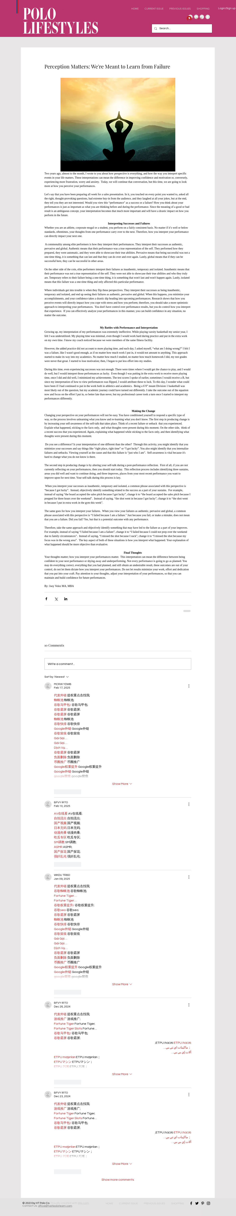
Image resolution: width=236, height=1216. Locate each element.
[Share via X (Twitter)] (56, 599)
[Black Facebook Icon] (191, 1203)
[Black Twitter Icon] (197, 1203)
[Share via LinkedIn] (66, 599)
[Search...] (181, 28)
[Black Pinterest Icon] (203, 1203)
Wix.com (83, 1203)
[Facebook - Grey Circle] (207, 17)
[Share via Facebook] (46, 599)
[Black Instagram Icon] (208, 1203)
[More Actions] (188, 686)
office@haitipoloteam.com (55, 1205)
